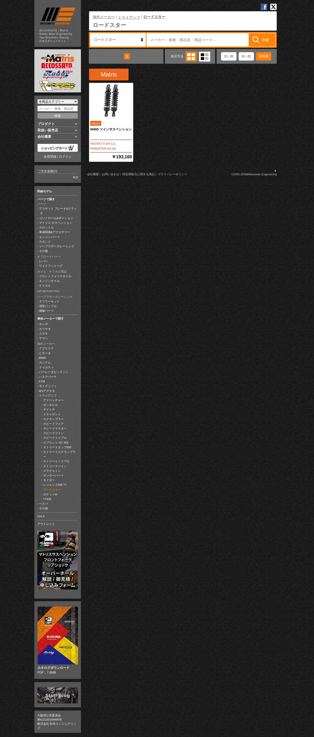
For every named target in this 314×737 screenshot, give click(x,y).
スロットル (46, 227)
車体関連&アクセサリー (54, 232)
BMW (42, 357)
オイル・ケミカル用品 (52, 271)
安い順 (229, 56)
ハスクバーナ (48, 376)
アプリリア (46, 348)
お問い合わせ (110, 174)
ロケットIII (50, 494)
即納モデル (44, 191)
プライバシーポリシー (172, 174)
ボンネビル (50, 404)
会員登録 (50, 156)
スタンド (45, 241)
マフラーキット (49, 301)
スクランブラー (53, 419)
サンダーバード (53, 475)
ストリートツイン (55, 466)
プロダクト (46, 124)
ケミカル (45, 285)
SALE (41, 516)
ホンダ (43, 324)
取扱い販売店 (48, 130)
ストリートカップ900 (57, 447)
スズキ (43, 333)
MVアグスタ (47, 390)
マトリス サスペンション (55, 222)
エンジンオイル (49, 280)
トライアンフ (48, 395)
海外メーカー (46, 343)
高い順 (246, 56)
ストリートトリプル (56, 461)
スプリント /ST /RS (55, 442)
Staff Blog (57, 695)
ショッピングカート (57, 147)
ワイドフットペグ (51, 265)
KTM (42, 381)
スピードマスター (55, 428)
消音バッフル (48, 306)
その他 (43, 251)
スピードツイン (53, 433)
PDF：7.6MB (58, 640)
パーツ (41, 203)
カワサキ (45, 328)
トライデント (52, 414)
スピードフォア (53, 423)
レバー (43, 261)
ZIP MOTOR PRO (48, 291)
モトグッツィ (48, 386)
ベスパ (43, 503)
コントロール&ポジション (56, 218)
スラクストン (52, 470)
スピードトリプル (55, 437)
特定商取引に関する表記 (138, 174)
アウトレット (46, 524)
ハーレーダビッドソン (53, 372)
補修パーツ (46, 310)
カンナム (45, 362)
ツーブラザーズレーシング (56, 246)
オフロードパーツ (49, 256)
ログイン (65, 156)
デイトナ (49, 409)
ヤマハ (43, 338)
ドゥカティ (46, 367)
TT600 (47, 499)
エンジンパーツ (49, 237)
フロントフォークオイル (55, 276)
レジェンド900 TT (55, 484)
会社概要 (44, 136)
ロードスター (52, 489)
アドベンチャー (53, 400)
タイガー (49, 480)
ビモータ (45, 353)
